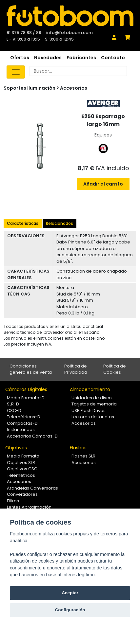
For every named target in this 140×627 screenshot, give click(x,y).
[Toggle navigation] (16, 72)
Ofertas (19, 57)
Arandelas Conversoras (32, 488)
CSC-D (14, 410)
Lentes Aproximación (29, 507)
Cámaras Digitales (26, 389)
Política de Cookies (114, 369)
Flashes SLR (83, 456)
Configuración (70, 609)
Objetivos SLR (21, 462)
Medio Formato (23, 456)
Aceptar (70, 592)
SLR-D (13, 404)
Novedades (48, 57)
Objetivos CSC (22, 469)
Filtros (13, 501)
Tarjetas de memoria (94, 404)
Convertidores (22, 494)
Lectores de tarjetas (92, 417)
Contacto (113, 57)
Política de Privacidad (75, 369)
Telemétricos (21, 475)
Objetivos (16, 447)
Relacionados (59, 223)
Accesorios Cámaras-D (32, 436)
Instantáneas (21, 429)
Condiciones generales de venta (31, 369)
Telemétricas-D (23, 417)
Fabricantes (81, 57)
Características (22, 223)
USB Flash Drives (88, 410)
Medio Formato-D (26, 398)
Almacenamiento (90, 389)
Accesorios (73, 88)
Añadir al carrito (103, 184)
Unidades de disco (91, 398)
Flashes (78, 447)
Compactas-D (22, 423)
